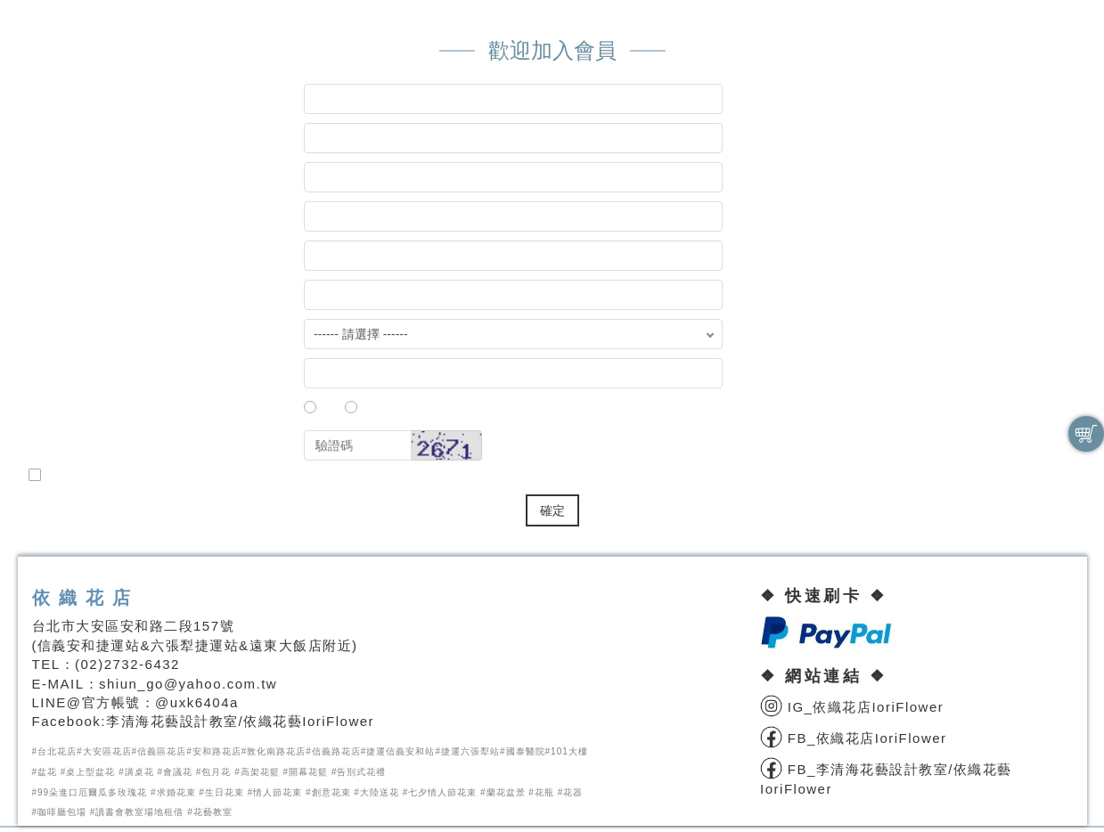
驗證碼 (63, 448)
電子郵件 (81, 258)
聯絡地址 (70, 298)
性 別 (70, 415)
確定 (552, 510)
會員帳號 (81, 102)
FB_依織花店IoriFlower (853, 738)
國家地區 (70, 337)
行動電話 (70, 376)
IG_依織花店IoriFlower (852, 706)
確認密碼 (81, 180)
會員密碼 (81, 141)
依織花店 (85, 598)
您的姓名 (81, 219)
